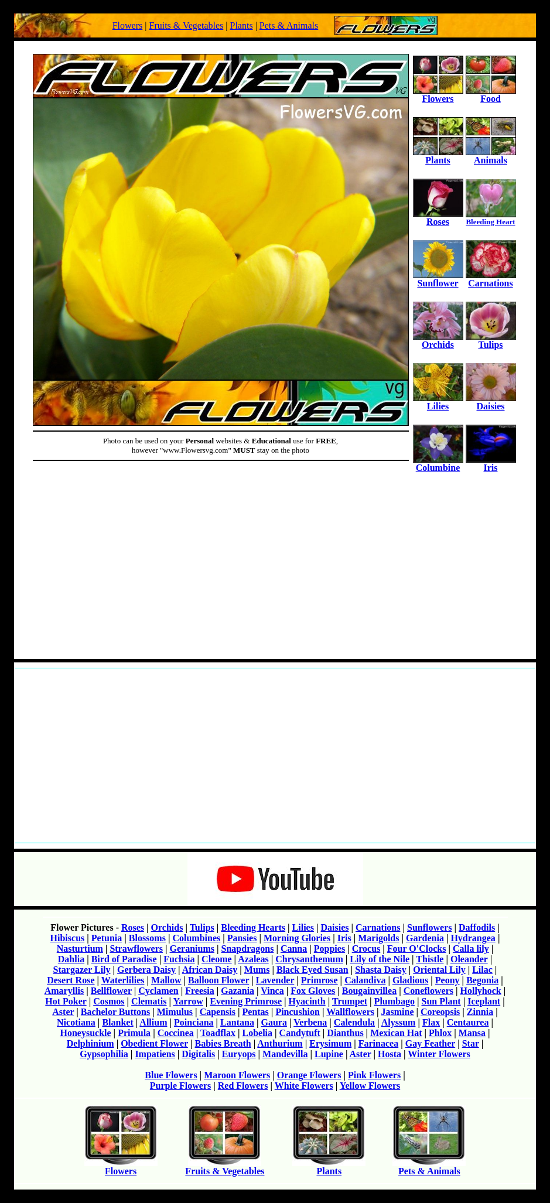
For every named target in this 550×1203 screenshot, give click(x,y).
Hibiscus (67, 938)
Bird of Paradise (124, 959)
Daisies (491, 402)
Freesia (199, 991)
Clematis (148, 1001)
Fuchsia (178, 959)
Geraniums (192, 948)
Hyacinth (307, 1001)
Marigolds (378, 938)
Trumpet (349, 1001)
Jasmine (397, 1012)
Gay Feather (430, 1043)
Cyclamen (158, 991)
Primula (134, 1033)
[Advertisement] (275, 570)
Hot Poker (65, 1001)
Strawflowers (136, 948)
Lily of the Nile (379, 959)
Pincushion (297, 1012)
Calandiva (364, 980)
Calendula (354, 1022)
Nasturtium (80, 948)
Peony (447, 980)
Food (491, 95)
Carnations (491, 279)
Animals (491, 156)
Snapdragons (247, 948)
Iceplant (483, 1001)
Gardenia (425, 938)
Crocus (366, 948)
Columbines (196, 938)
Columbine (438, 463)
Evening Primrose (246, 1001)
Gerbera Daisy (146, 970)
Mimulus (175, 1012)
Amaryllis (64, 991)
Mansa (472, 1033)
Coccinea (176, 1033)
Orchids (438, 340)
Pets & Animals (288, 25)
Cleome (216, 959)
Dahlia (71, 959)
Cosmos (108, 1001)
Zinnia (480, 1012)
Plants (241, 25)
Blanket (117, 1022)
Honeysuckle (85, 1033)
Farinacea (378, 1043)
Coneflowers (428, 991)
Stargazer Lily (82, 970)
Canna (294, 948)
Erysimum (330, 1043)
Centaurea (468, 1022)
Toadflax (217, 1033)
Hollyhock (480, 991)
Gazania (237, 991)
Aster (63, 1012)
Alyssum (398, 1022)
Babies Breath (223, 1043)
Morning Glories (297, 938)
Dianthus (345, 1033)
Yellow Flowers (370, 1086)
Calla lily (471, 948)
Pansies (242, 938)
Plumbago (394, 1001)
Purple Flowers (180, 1086)
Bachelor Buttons (115, 1012)
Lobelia (257, 1033)
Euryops (239, 1054)
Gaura (273, 1022)
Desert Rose (70, 980)
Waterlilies (123, 980)
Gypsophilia (104, 1054)
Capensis (217, 1012)
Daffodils (477, 927)
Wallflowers (350, 1012)
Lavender (275, 980)
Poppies (329, 948)
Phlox (440, 1033)
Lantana (237, 1022)
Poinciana (194, 1022)
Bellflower (111, 991)
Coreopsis (440, 1012)
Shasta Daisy (380, 970)
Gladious (410, 980)
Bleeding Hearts (253, 927)
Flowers (127, 25)
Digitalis (198, 1054)
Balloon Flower (218, 980)
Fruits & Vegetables (186, 25)
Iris (491, 463)
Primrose (319, 980)
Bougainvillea (369, 991)
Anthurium (279, 1043)
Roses (438, 218)
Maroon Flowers (237, 1075)
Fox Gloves (313, 991)
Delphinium (90, 1043)
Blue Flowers (171, 1075)
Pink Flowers (374, 1075)
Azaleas (253, 959)
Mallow (166, 980)
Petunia (106, 938)
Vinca (272, 991)
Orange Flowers (309, 1075)
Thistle (429, 959)
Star (470, 1043)
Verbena (310, 1022)
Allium (153, 1022)
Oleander (469, 959)
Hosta (389, 1054)
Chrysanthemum (309, 959)
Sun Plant (440, 1001)
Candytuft (299, 1033)
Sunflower (438, 279)
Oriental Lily (439, 970)
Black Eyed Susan (312, 970)
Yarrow (188, 1001)
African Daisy (210, 970)
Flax (431, 1022)
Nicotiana (76, 1022)
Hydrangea (472, 938)
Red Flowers (243, 1086)
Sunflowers (429, 927)
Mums (257, 970)
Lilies (438, 402)
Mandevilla (285, 1054)
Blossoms (147, 938)
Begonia (482, 980)
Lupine (329, 1054)
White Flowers (304, 1086)
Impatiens (155, 1054)
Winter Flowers (439, 1054)
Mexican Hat (396, 1033)
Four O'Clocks (416, 948)
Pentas (255, 1012)
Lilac (482, 970)
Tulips (491, 340)
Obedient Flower (154, 1043)
